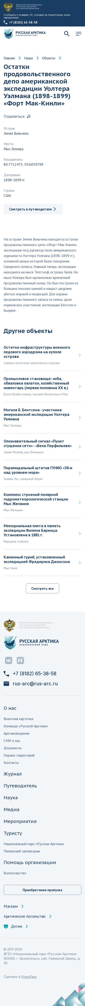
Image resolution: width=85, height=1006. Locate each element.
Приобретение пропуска (42, 890)
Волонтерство (15, 873)
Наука (28, 58)
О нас (10, 708)
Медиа (11, 809)
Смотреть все (42, 588)
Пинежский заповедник (22, 851)
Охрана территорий (19, 755)
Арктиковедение (16, 733)
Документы (13, 748)
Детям (13, 926)
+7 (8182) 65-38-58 (20, 22)
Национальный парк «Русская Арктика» (34, 843)
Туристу (13, 833)
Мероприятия (20, 821)
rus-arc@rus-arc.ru (31, 683)
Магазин (11, 906)
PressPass (29, 977)
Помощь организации (30, 862)
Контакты (11, 762)
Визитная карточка (18, 718)
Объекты (48, 58)
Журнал (13, 774)
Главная (9, 58)
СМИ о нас (12, 740)
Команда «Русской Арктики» (26, 726)
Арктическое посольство (25, 916)
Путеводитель (20, 786)
